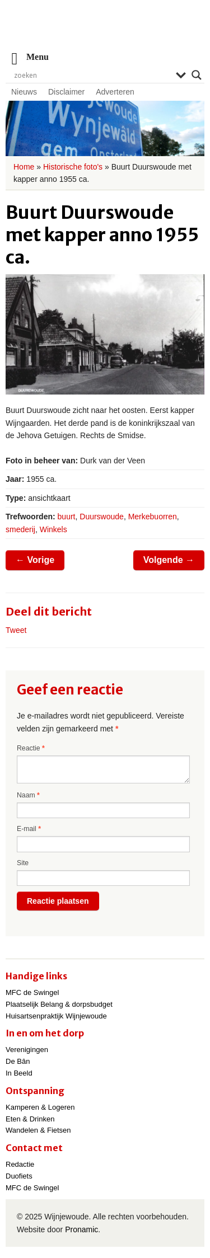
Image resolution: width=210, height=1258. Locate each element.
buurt (67, 516)
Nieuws (24, 91)
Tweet (16, 630)
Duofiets (19, 1176)
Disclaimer (66, 91)
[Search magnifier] (196, 75)
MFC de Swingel (32, 992)
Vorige (35, 560)
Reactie (31, 748)
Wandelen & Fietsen (38, 1130)
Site (23, 863)
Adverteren (115, 91)
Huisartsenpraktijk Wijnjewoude (56, 1016)
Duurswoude (102, 516)
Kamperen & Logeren (40, 1107)
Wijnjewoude (105, 31)
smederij (20, 529)
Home (23, 166)
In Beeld (19, 1073)
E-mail (29, 829)
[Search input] (92, 75)
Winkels (53, 529)
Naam (28, 795)
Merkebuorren (152, 516)
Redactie (20, 1164)
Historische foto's (72, 166)
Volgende (168, 560)
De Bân (18, 1061)
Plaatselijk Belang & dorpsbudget (59, 1004)
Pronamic (81, 1229)
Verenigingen (27, 1049)
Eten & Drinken (30, 1119)
